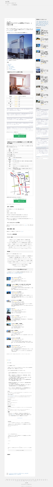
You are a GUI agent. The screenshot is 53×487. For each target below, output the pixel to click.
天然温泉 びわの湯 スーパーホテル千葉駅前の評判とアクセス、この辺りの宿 (44, 88)
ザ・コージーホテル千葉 (38, 137)
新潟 (39, 479)
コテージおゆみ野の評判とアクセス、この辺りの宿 (44, 40)
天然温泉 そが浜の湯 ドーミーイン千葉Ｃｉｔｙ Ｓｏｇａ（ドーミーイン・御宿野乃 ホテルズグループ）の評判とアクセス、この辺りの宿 (44, 79)
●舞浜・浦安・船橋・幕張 (42, 21)
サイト (9, 443)
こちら (22, 231)
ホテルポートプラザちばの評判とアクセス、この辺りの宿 (44, 102)
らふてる (7, 1)
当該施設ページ (26, 435)
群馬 (24, 479)
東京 (30, 479)
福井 (45, 479)
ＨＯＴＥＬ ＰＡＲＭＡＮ (15, 315)
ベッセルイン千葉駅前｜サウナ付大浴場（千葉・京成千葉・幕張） (21, 284)
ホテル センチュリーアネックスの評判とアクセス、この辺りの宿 (44, 46)
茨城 (21, 479)
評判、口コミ (10, 64)
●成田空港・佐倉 (41, 22)
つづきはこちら (47, 126)
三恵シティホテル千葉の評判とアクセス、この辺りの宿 (44, 95)
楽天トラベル (20, 135)
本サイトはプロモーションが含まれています (26, 484)
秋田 (13, 479)
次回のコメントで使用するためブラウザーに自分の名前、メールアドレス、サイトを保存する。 (20, 448)
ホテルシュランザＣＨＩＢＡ (15, 345)
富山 (41, 479)
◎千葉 (37, 21)
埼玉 (26, 479)
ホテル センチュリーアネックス (16, 277)
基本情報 (9, 65)
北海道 (7, 479)
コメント (9, 426)
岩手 (11, 479)
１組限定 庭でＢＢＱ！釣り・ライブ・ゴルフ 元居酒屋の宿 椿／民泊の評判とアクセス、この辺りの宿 (44, 32)
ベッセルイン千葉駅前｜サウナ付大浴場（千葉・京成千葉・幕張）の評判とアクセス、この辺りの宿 (44, 53)
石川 (43, 479)
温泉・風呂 (10, 68)
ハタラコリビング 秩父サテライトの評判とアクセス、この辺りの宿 (18, 473)
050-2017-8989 (10, 30)
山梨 (35, 479)
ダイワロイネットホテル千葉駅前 (16, 300)
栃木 (22, 479)
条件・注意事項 (11, 66)
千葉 (28, 479)
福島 (19, 479)
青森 (9, 479)
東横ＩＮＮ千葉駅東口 (14, 330)
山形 (17, 479)
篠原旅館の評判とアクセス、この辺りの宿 (15, 474)
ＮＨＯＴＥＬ (13, 308)
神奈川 (33, 479)
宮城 (15, 479)
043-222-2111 (14, 159)
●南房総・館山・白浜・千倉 (43, 24)
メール (9, 440)
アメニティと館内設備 (12, 69)
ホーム (13, 414)
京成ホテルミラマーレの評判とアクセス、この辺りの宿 (44, 71)
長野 (37, 479)
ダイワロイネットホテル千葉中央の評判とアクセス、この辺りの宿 (44, 61)
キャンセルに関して (12, 67)
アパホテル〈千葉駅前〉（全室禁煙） (17, 323)
